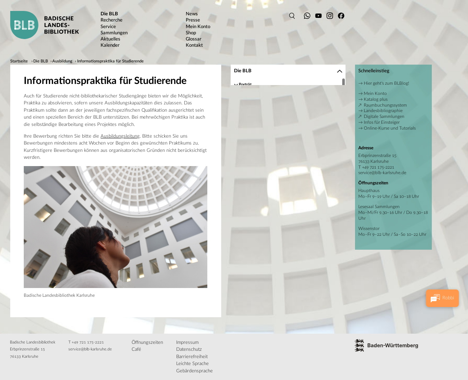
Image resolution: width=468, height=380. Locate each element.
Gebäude (246, 106)
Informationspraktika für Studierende (110, 61)
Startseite (19, 61)
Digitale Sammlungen (384, 116)
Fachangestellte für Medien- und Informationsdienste (294, 128)
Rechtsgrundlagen (254, 180)
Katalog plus (376, 99)
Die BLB (40, 61)
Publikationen (250, 113)
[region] (288, 132)
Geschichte (248, 98)
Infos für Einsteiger (382, 122)
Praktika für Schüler (264, 166)
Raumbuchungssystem (385, 105)
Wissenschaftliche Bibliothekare (275, 136)
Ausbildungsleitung (120, 136)
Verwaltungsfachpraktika (268, 150)
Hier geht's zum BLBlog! (386, 83)
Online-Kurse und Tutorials (390, 128)
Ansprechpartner (253, 91)
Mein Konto (375, 93)
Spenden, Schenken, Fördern (263, 173)
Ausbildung (62, 61)
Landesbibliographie (383, 110)
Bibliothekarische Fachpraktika (273, 143)
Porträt (244, 84)
